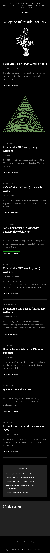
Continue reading (12, 85)
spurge (16, 68)
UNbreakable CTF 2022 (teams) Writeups (20, 478)
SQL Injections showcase (17, 389)
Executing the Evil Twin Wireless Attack (25, 63)
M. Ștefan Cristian (25, 3)
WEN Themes (40, 550)
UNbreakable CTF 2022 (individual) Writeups (22, 481)
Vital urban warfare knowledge (17, 492)
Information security (9, 60)
